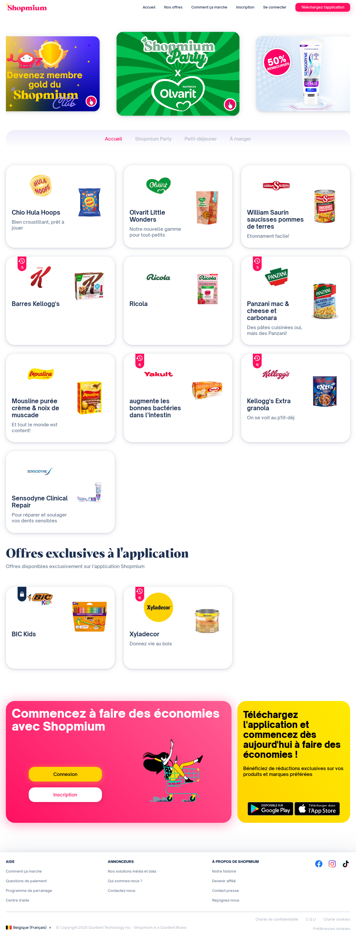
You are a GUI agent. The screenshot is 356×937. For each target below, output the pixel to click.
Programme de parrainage (29, 890)
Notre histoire (224, 871)
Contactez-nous (121, 890)
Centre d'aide (17, 900)
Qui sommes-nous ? (125, 881)
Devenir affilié (224, 881)
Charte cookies (336, 919)
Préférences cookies (331, 928)
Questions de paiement (26, 881)
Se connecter (275, 7)
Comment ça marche (209, 7)
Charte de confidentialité (276, 919)
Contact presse (225, 890)
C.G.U (311, 919)
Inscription (245, 7)
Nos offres (173, 7)
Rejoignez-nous (225, 900)
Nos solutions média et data (132, 871)
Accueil (149, 7)
